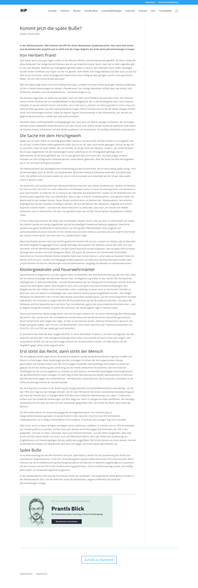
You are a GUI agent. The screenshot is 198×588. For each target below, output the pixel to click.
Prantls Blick (91, 11)
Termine (65, 11)
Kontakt (52, 11)
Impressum (150, 2)
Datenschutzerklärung (168, 2)
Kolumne (130, 11)
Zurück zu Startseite (99, 560)
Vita (153, 11)
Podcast (143, 11)
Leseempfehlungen (111, 11)
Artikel (23, 33)
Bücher (77, 11)
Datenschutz (26, 574)
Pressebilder (165, 11)
